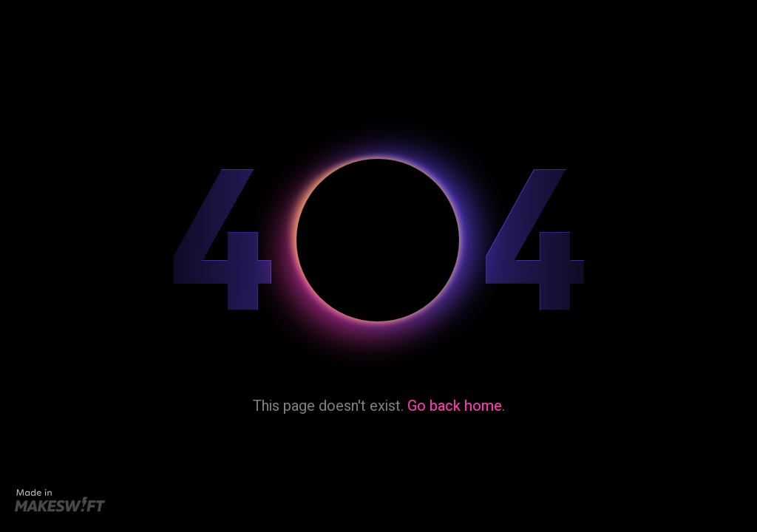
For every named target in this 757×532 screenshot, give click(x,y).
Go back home (454, 406)
